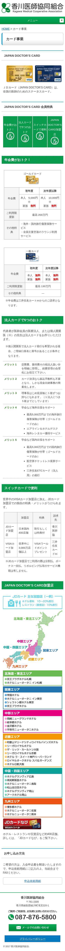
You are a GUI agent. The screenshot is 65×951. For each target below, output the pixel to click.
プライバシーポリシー (33, 938)
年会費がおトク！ (10, 131)
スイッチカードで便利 (39, 131)
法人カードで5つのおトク (25, 131)
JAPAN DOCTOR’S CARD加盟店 (55, 131)
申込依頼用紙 (32, 881)
